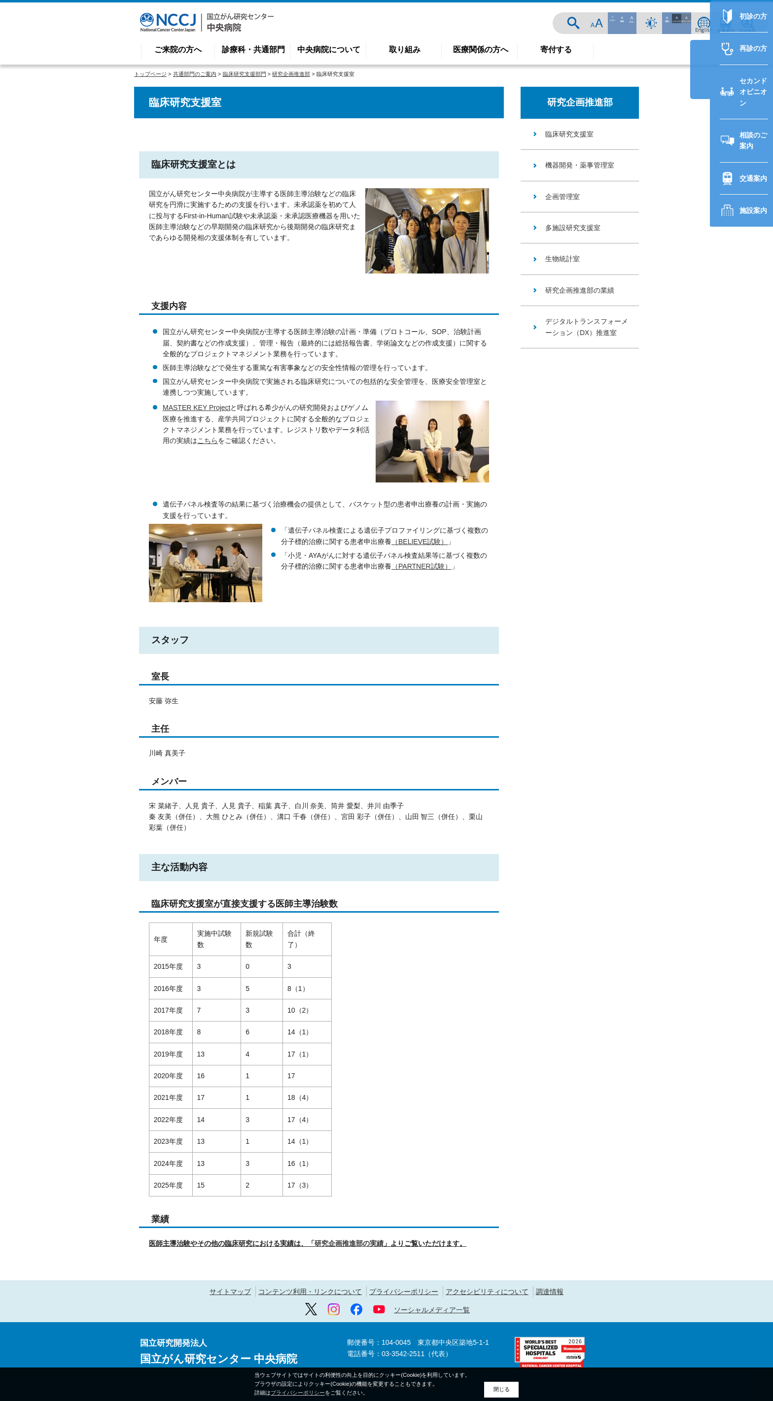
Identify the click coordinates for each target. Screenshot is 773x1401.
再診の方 (703, 551)
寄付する (556, 49)
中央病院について (328, 49)
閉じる (501, 1389)
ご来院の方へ (178, 49)
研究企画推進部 (291, 74)
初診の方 (703, 519)
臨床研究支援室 (569, 134)
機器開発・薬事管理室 (579, 165)
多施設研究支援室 (572, 228)
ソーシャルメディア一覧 (432, 1310)
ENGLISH (704, 23)
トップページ (150, 74)
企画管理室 (562, 197)
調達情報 (549, 1292)
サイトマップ (230, 1292)
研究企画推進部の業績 (579, 290)
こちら (207, 440)
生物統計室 (562, 259)
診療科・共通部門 (253, 49)
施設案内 (703, 680)
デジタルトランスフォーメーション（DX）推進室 (586, 326)
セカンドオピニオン (720, 584)
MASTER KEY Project (196, 407)
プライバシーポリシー (403, 1292)
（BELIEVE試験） (419, 542)
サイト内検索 (631, 23)
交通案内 (726, 23)
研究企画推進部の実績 (349, 1243)
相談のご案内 (710, 616)
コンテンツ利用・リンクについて (310, 1292)
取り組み (405, 49)
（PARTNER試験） (421, 566)
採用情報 (747, 23)
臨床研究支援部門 (244, 74)
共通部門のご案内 (194, 74)
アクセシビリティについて (487, 1292)
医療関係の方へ (480, 49)
